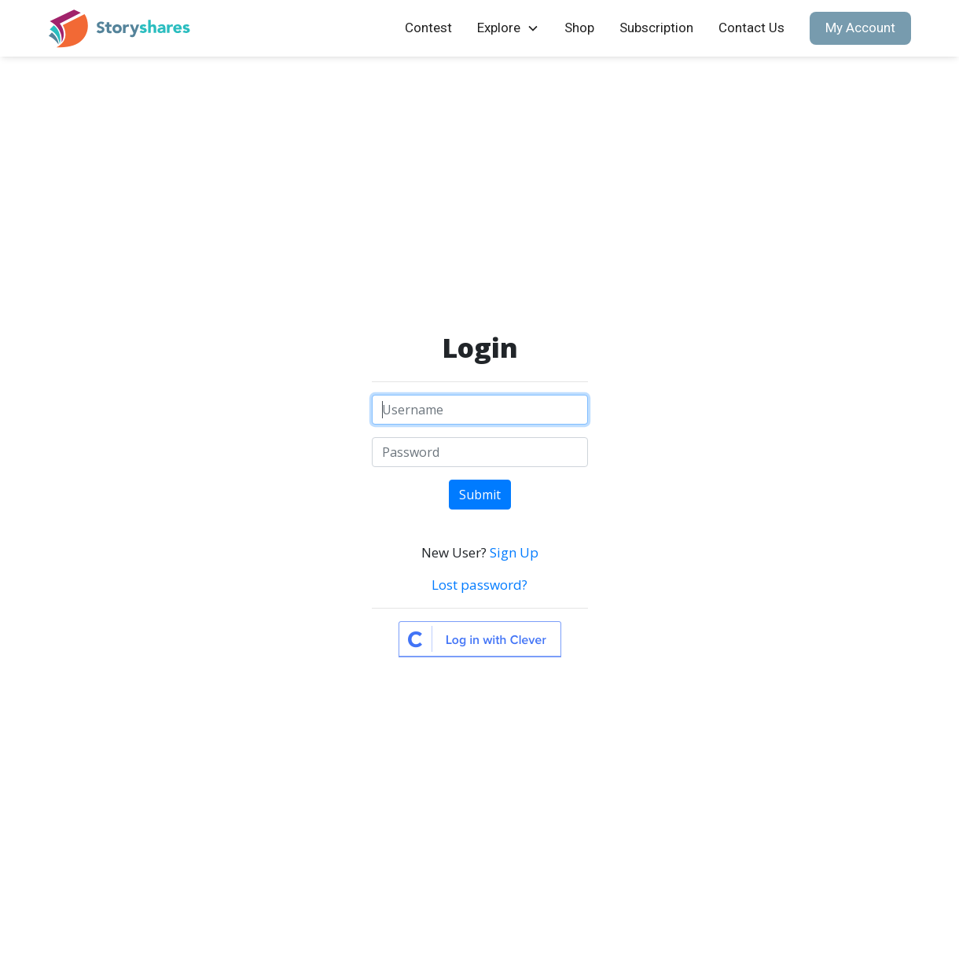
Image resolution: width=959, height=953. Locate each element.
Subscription (656, 27)
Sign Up (514, 552)
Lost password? (479, 585)
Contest (428, 27)
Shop (579, 27)
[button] (508, 28)
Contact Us (751, 27)
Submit (480, 494)
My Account (860, 27)
